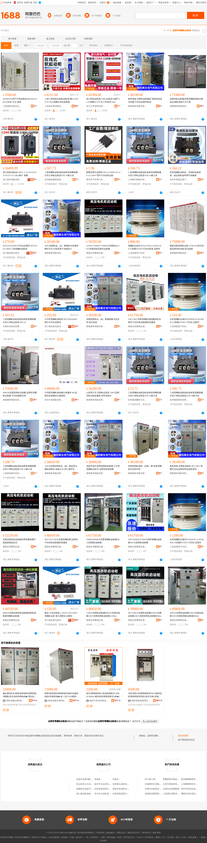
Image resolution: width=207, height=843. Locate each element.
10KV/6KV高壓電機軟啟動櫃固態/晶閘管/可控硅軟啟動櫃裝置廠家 (144, 320)
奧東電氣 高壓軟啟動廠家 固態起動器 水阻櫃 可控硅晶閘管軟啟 (145, 100)
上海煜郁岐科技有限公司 (12, 473)
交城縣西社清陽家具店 (155, 784)
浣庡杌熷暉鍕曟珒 (151, 705)
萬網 (158, 837)
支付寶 (170, 837)
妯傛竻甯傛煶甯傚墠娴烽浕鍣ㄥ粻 (99, 700)
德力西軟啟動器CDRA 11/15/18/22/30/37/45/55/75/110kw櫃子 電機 (20, 174)
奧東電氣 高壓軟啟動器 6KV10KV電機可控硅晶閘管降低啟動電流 (186, 467)
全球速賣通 (53, 837)
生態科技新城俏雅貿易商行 (12, 326)
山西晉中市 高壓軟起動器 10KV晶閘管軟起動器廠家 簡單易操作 (102, 394)
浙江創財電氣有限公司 (12, 179)
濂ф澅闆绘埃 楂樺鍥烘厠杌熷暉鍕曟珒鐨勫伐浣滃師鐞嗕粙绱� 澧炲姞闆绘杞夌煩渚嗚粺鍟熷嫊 (19, 695)
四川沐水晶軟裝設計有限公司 (107, 793)
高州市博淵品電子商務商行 (179, 179)
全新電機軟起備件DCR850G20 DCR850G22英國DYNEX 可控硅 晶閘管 (187, 320)
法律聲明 (100, 832)
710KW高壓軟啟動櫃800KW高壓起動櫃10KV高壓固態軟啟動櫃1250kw (103, 614)
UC (163, 837)
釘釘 (184, 837)
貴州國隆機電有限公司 (191, 779)
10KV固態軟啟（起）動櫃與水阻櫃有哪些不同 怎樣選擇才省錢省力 (61, 247)
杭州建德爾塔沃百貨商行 (137, 400)
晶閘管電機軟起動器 (156, 735)
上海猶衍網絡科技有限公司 (137, 179)
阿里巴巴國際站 (22, 837)
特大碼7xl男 (150, 779)
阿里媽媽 (111, 837)
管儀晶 (97, 779)
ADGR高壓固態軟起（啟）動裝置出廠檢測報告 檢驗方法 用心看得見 (61, 467)
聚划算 (79, 837)
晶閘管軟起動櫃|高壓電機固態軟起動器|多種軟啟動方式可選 (186, 100)
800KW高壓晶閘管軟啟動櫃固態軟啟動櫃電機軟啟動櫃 (19, 614)
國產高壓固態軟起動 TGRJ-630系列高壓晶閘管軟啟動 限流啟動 (187, 247)
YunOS (139, 837)
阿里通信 (149, 837)
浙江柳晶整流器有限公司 (12, 253)
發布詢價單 (183, 735)
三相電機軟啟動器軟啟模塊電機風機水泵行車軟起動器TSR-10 (19, 320)
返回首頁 (136, 721)
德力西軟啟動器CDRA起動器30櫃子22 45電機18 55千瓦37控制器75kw (103, 100)
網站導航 (157, 832)
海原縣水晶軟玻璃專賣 (122, 784)
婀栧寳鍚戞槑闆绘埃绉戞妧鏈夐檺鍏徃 (140, 700)
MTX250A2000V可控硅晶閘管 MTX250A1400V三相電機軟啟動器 (20, 247)
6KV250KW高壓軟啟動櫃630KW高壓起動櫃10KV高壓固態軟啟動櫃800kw (145, 614)
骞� (34, 700)
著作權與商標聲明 (85, 832)
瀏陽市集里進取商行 (190, 793)
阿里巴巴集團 (7, 837)
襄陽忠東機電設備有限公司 (95, 253)
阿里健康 (192, 837)
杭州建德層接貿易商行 (54, 179)
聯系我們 (146, 832)
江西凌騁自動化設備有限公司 (12, 106)
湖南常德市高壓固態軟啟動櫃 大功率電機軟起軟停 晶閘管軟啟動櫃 (103, 467)
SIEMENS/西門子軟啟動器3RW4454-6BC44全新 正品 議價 (20, 100)
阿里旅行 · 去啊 (98, 837)
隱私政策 (121, 832)
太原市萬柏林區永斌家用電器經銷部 (179, 784)
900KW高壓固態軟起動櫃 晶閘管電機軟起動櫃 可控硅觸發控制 (20, 394)
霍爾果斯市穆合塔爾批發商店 (176, 779)
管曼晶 (115, 779)
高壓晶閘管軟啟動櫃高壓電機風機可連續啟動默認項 (19, 541)
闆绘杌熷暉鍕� (10, 705)
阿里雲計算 (129, 837)
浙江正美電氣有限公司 (95, 106)
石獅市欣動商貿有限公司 (156, 789)
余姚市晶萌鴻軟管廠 (85, 779)
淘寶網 (64, 837)
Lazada (103, 840)
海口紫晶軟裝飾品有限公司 (88, 793)
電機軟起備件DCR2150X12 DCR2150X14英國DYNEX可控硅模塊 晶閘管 (144, 247)
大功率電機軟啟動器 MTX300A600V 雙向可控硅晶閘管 (61, 320)
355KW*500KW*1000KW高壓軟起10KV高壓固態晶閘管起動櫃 (102, 247)
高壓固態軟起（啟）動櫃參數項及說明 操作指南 (102, 320)
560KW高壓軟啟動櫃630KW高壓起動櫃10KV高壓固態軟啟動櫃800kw (187, 614)
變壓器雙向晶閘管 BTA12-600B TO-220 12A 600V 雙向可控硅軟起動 (103, 174)
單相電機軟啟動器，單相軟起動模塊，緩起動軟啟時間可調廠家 (185, 174)
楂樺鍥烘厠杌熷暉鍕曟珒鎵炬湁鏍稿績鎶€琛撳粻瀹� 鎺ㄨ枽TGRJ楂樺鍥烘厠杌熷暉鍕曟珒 (62, 695)
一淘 (86, 837)
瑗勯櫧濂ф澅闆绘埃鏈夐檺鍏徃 (15, 700)
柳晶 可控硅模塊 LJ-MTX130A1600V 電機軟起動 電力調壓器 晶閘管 (61, 614)
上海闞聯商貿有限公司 (191, 784)
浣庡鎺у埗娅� (135, 705)
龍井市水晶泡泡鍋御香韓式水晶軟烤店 (112, 784)
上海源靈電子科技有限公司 (137, 253)
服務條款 (110, 832)
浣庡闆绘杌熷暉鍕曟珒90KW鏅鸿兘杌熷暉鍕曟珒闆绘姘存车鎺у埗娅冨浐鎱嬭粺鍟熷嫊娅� (145, 695)
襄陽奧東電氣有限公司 (137, 106)
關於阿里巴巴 (133, 832)
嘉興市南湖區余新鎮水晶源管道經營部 (130, 789)
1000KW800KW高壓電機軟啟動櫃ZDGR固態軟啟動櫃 (103, 541)
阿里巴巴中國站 (39, 837)
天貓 (72, 837)
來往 (178, 837)
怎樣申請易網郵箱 (171, 789)
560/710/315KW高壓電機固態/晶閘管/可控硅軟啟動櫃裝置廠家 (61, 541)
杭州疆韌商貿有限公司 (179, 400)
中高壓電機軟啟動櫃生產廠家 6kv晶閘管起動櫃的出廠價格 (61, 394)
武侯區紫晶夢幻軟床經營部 (106, 789)
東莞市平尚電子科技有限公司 (95, 179)
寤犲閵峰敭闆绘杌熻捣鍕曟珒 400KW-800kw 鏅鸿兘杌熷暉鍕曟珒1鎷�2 (103, 695)
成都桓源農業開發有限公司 (157, 793)
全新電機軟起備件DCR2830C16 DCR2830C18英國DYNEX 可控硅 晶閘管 (187, 541)
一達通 (202, 837)
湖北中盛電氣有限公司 (54, 400)
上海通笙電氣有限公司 (173, 793)
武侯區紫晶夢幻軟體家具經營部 (126, 793)
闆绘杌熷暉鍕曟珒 (27, 705)
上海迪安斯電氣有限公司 (54, 106)
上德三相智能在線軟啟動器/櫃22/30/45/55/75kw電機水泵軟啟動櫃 (61, 100)
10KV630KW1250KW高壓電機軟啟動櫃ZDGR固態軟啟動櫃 (145, 541)
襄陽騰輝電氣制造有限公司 (179, 106)
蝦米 (119, 837)
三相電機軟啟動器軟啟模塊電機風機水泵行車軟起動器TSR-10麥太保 (61, 174)
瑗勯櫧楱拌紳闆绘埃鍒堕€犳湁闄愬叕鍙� (57, 700)
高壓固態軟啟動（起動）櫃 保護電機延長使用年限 (145, 467)
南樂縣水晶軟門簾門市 (86, 789)
